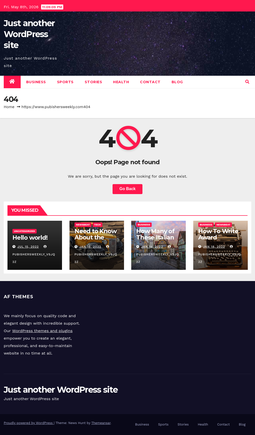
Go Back (128, 189)
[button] (247, 81)
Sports (65, 82)
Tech (97, 224)
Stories (93, 82)
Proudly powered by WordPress (29, 423)
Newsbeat (83, 224)
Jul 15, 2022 (28, 246)
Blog (177, 82)
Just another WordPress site (29, 34)
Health (121, 82)
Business (36, 82)
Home (9, 107)
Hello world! (30, 237)
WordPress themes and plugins (42, 331)
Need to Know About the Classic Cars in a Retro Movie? (96, 240)
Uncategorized (24, 231)
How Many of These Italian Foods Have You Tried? (155, 240)
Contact (150, 82)
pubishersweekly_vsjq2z (33, 254)
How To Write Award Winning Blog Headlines (218, 240)
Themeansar (101, 423)
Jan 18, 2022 (90, 246)
